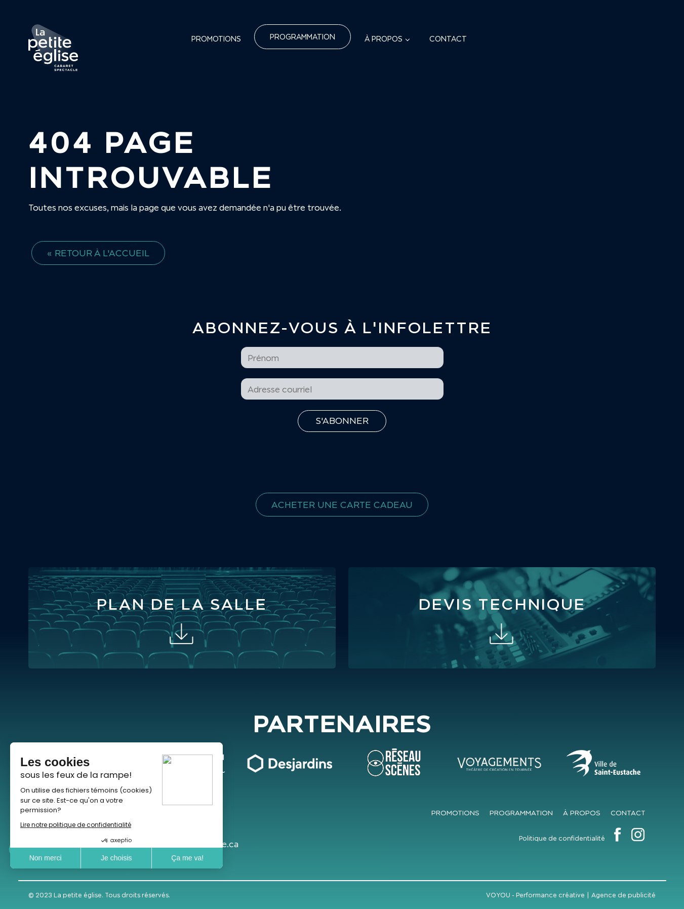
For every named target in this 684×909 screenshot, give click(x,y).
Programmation (302, 36)
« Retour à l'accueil (98, 253)
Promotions (216, 38)
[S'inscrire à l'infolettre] (342, 421)
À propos (384, 38)
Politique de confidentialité (562, 838)
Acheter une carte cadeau (342, 504)
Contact (448, 38)
